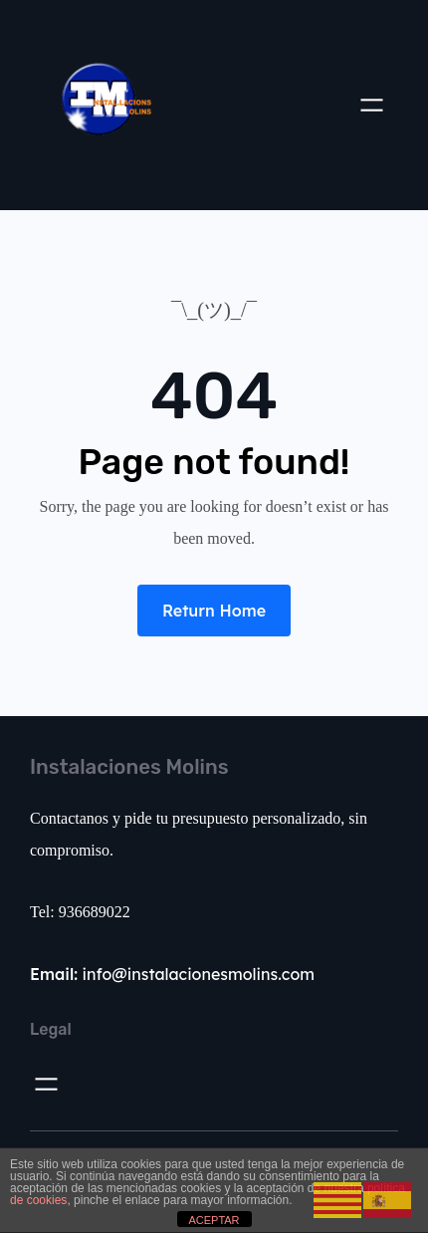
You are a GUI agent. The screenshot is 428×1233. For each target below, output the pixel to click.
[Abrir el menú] (371, 105)
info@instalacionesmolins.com (172, 974)
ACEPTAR (213, 1220)
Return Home (214, 610)
